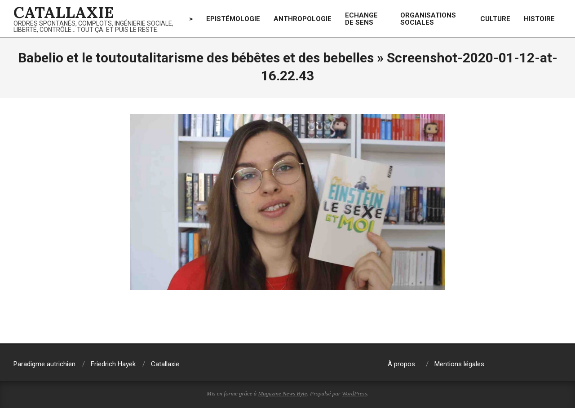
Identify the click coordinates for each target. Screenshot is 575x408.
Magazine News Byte (282, 393)
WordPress (354, 393)
